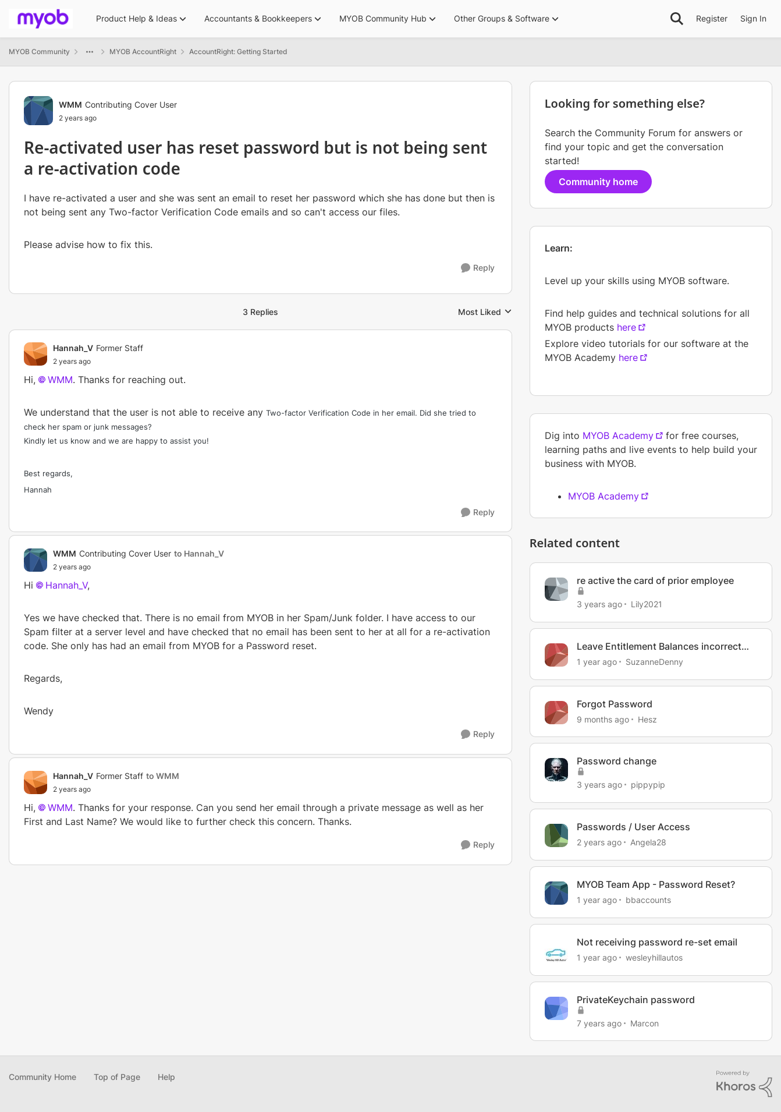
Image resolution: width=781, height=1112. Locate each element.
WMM (60, 379)
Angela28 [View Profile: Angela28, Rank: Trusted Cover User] (648, 842)
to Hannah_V (199, 553)
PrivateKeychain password (636, 999)
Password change (616, 761)
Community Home (42, 1077)
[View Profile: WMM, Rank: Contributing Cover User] (38, 110)
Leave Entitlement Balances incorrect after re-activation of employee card (659, 646)
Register (711, 18)
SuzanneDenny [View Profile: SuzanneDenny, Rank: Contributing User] (654, 662)
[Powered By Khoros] (744, 1084)
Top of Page (117, 1077)
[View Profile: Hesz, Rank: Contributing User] (556, 712)
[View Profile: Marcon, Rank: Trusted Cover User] (556, 1008)
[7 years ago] (599, 1023)
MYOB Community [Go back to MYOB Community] (39, 51)
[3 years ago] (599, 604)
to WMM (162, 776)
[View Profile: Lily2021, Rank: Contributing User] (556, 589)
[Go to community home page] (41, 19)
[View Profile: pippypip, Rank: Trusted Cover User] (556, 769)
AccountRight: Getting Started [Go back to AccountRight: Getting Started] (238, 51)
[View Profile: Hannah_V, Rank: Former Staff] (35, 354)
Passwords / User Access (633, 827)
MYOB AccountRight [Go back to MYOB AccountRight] (142, 51)
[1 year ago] (597, 662)
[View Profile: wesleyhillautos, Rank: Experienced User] (556, 950)
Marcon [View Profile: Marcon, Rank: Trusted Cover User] (644, 1023)
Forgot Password (614, 704)
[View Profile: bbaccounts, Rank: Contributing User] (556, 893)
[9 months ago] (603, 719)
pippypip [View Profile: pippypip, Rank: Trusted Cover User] (648, 784)
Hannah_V (66, 585)
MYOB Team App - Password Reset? (656, 884)
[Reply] (478, 268)
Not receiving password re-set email (657, 942)
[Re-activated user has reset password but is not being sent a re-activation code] (98, 361)
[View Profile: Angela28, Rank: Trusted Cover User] (556, 835)
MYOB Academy (618, 435)
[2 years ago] (599, 842)
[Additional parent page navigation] (90, 52)
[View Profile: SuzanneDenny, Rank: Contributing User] (556, 655)
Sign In (753, 18)
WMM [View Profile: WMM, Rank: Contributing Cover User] (70, 104)
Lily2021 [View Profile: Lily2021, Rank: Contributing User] (646, 604)
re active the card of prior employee (655, 580)
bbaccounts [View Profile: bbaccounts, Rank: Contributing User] (648, 900)
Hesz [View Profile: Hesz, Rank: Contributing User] (647, 719)
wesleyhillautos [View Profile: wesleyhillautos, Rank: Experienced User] (654, 957)
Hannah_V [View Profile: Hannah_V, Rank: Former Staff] (73, 348)
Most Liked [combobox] (485, 312)
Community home (598, 181)
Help (166, 1077)
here (626, 327)
